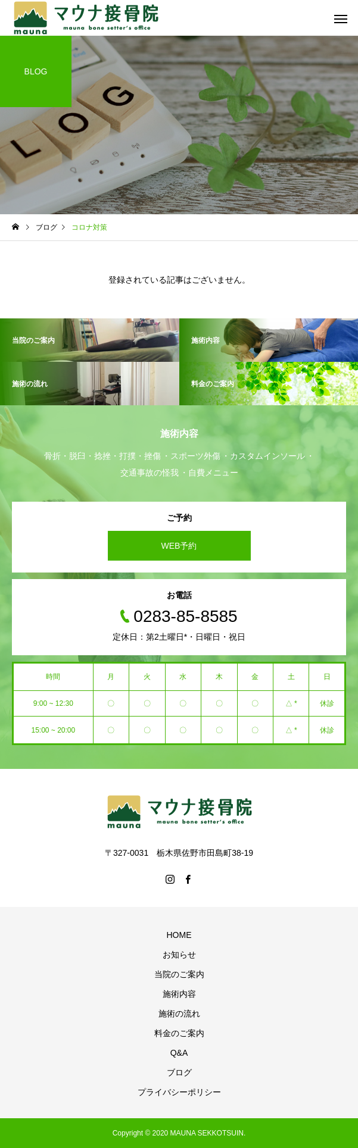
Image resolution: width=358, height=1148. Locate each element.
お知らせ (179, 954)
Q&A (179, 1053)
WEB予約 (179, 545)
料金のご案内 (179, 1033)
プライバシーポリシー (179, 1092)
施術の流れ (179, 1013)
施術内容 (179, 994)
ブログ (179, 1072)
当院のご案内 (179, 974)
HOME (179, 935)
